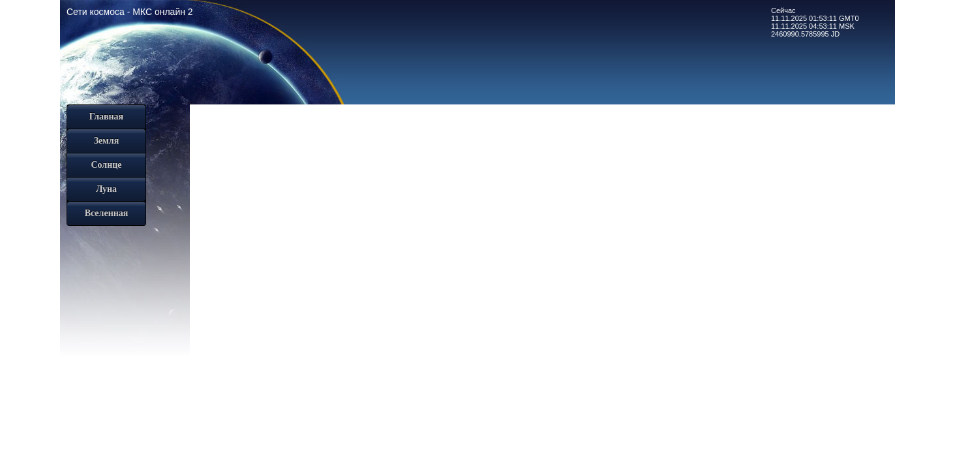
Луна (106, 189)
